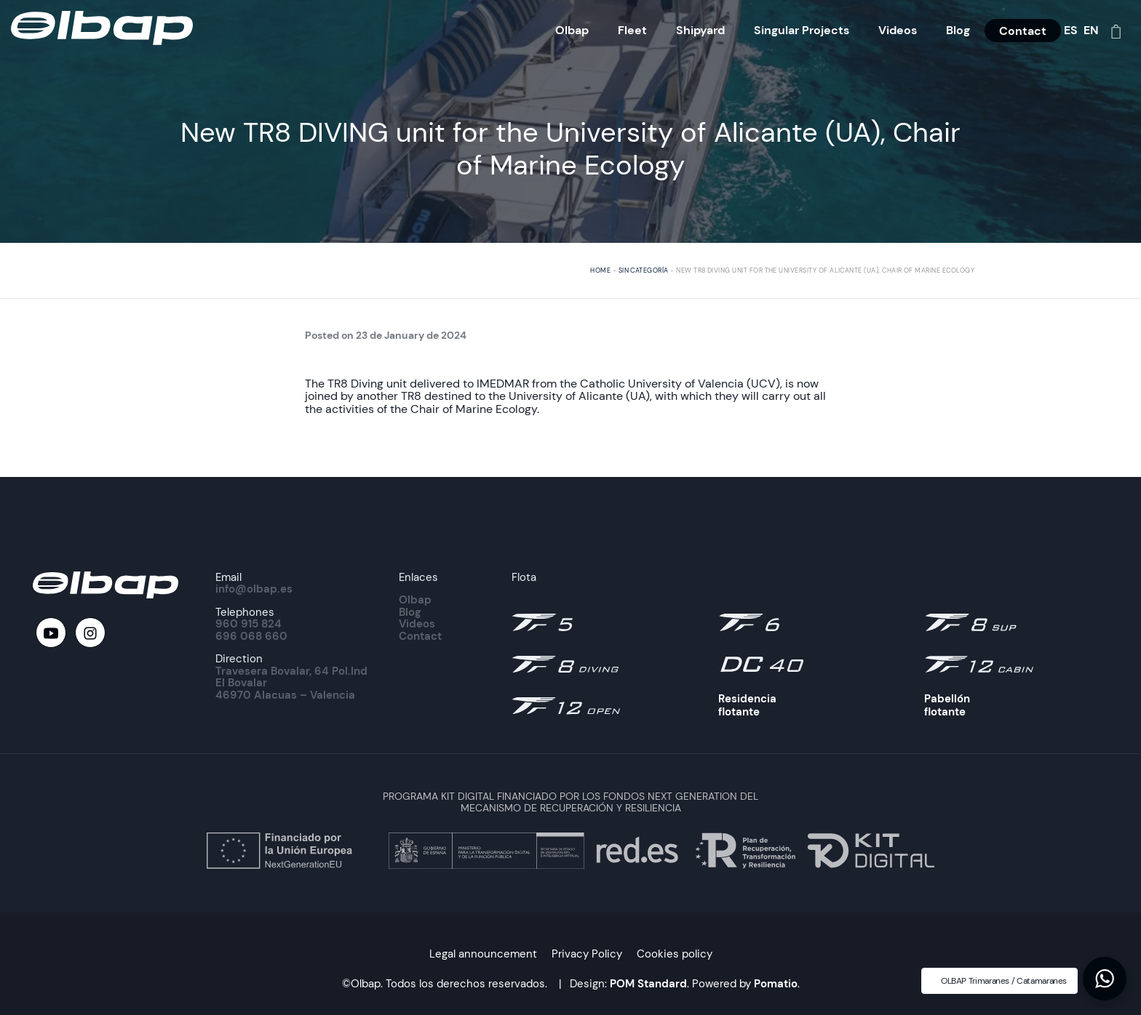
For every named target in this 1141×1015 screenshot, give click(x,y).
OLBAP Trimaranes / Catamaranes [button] (1004, 981)
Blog (410, 612)
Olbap (415, 600)
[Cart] (1116, 30)
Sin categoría (644, 270)
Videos (417, 624)
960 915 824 (248, 624)
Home (600, 270)
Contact (420, 636)
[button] (1104, 978)
